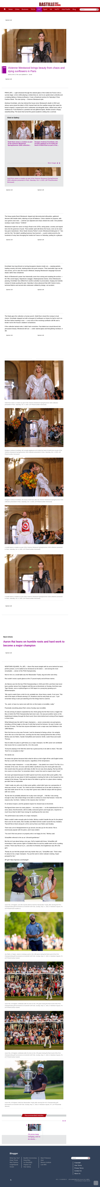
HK (51, 9)
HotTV (57, 9)
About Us (77, 1173)
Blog (74, 9)
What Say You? (15, 1158)
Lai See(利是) (27, 1162)
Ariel (42, 1160)
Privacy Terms (78, 1168)
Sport (45, 9)
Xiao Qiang (27, 1167)
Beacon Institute (46, 1162)
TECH (33, 9)
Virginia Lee (27, 1164)
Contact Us (78, 1171)
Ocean (12, 1167)
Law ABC (44, 1164)
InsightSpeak (14, 1164)
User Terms (78, 1165)
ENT (39, 9)
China (17, 9)
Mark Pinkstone (46, 1158)
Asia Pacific (66, 9)
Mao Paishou (14, 1162)
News (10, 9)
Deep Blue (26, 1160)
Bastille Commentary (30, 1158)
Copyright (77, 1162)
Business (25, 9)
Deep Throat (14, 1160)
